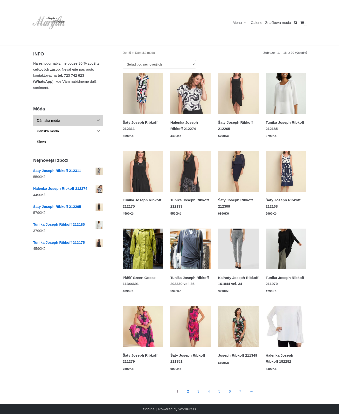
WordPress (187, 409)
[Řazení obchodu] (159, 64)
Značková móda (278, 22)
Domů (127, 52)
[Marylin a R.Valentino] (49, 22)
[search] (295, 23)
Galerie (256, 22)
